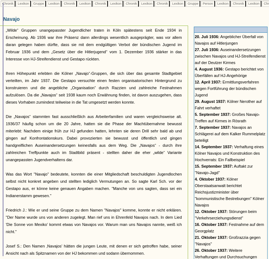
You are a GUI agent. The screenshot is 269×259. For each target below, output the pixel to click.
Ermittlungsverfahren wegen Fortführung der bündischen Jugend (227, 88)
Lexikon (23, 3)
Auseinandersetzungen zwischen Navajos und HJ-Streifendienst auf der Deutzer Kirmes (230, 56)
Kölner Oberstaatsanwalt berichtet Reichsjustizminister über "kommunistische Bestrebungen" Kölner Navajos (229, 192)
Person (208, 3)
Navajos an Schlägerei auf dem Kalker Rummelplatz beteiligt (230, 133)
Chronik (7, 3)
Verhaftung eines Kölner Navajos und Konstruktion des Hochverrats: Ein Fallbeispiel (229, 153)
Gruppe (38, 3)
